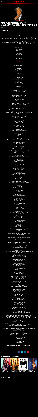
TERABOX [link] (19, 61)
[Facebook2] (10, 30)
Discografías (10, 27)
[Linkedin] (25, 352)
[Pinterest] (12, 30)
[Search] (36, 1)
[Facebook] (19, 352)
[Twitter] (7, 30)
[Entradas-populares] (5, 364)
